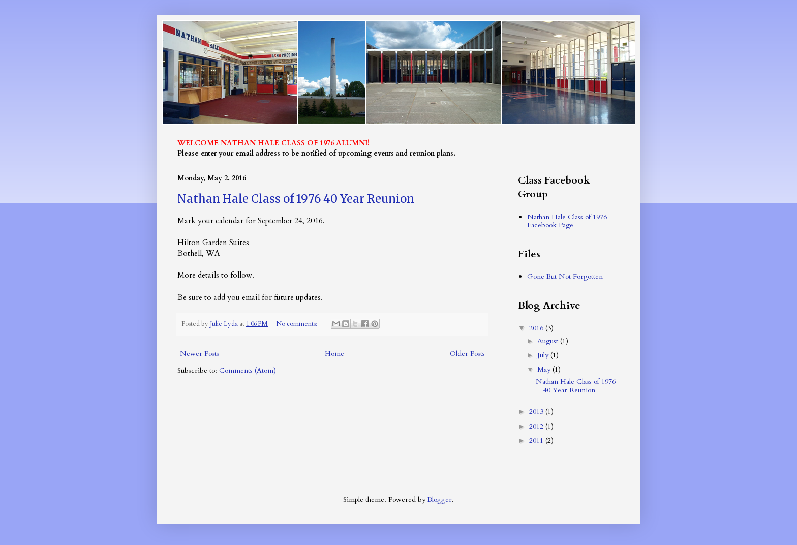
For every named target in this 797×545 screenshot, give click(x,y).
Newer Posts (199, 353)
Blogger (439, 499)
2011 (537, 440)
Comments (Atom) (247, 370)
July (543, 355)
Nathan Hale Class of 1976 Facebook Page (567, 221)
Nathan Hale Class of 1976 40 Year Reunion (295, 199)
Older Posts (467, 353)
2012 (537, 426)
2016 (537, 328)
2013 (537, 411)
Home (334, 353)
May (545, 369)
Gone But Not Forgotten (565, 276)
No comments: (297, 324)
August (548, 341)
